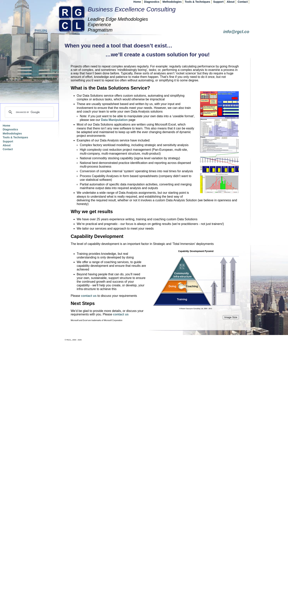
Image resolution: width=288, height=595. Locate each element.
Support (218, 1)
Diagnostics (151, 1)
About (230, 1)
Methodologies (172, 1)
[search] (29, 112)
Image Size (230, 317)
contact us (88, 295)
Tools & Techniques (197, 1)
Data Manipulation (114, 119)
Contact (243, 1)
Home (137, 1)
